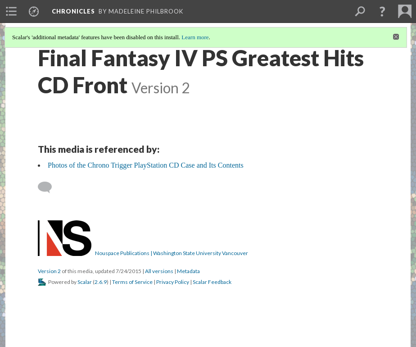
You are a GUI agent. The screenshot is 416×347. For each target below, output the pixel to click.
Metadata (188, 271)
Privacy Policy (172, 282)
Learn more (194, 37)
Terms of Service (132, 282)
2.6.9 (101, 282)
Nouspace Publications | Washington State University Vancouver (171, 253)
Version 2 (49, 271)
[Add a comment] (49, 187)
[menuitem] (11, 11)
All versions (159, 271)
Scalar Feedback (212, 282)
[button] (382, 11)
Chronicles (73, 11)
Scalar (84, 282)
